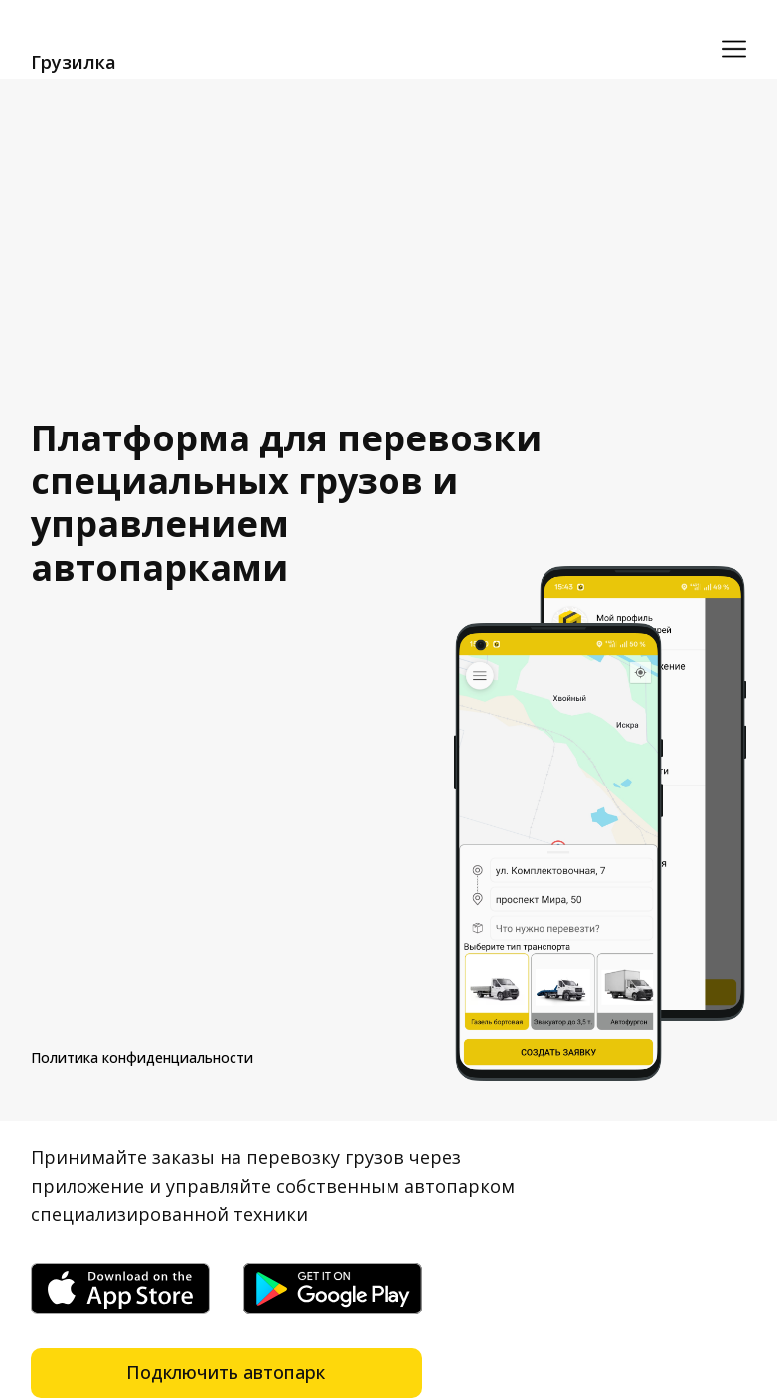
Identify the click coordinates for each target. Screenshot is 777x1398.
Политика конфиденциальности (142, 1057)
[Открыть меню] (734, 49)
